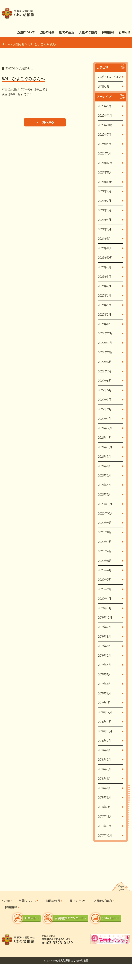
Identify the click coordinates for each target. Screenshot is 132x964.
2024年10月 (105, 182)
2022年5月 (104, 390)
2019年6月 (104, 655)
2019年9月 (104, 627)
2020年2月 (105, 589)
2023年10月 (105, 258)
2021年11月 (104, 437)
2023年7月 (104, 286)
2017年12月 (105, 816)
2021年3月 (104, 494)
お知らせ (18, 44)
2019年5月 (104, 665)
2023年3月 (104, 314)
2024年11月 (105, 172)
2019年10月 (105, 617)
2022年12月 (105, 333)
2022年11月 (105, 343)
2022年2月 (104, 409)
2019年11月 (104, 608)
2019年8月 (104, 636)
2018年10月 (105, 731)
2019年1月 (104, 703)
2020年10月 (105, 513)
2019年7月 (104, 646)
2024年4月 (104, 220)
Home (6, 44)
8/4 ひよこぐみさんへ (23, 78)
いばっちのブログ (109, 77)
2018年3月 (104, 788)
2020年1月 (104, 599)
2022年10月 (105, 352)
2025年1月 (104, 153)
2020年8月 (105, 532)
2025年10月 (105, 125)
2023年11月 (105, 248)
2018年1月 (104, 807)
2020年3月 (104, 580)
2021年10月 (105, 447)
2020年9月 (105, 523)
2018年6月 (104, 759)
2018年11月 (104, 722)
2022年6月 (104, 381)
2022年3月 (104, 400)
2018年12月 (105, 712)
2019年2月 (104, 693)
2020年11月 (105, 504)
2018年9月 (104, 741)
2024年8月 (104, 191)
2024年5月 (104, 210)
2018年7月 (104, 750)
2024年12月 (105, 163)
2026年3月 (104, 106)
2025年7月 (104, 134)
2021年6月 (104, 475)
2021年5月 (104, 485)
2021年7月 (104, 466)
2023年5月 (104, 305)
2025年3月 (104, 144)
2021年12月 (105, 428)
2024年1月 (104, 239)
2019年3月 (104, 684)
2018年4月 (104, 779)
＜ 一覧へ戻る (45, 122)
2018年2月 (104, 797)
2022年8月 (104, 362)
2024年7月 (104, 201)
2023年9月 (104, 267)
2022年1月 (104, 419)
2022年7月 (104, 371)
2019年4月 (104, 674)
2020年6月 (105, 551)
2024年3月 (104, 229)
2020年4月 (104, 570)
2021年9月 (104, 456)
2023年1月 (104, 324)
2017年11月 (104, 826)
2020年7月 (104, 542)
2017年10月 (105, 835)
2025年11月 (105, 115)
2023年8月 (104, 277)
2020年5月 (105, 561)
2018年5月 (104, 769)
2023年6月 (104, 295)
